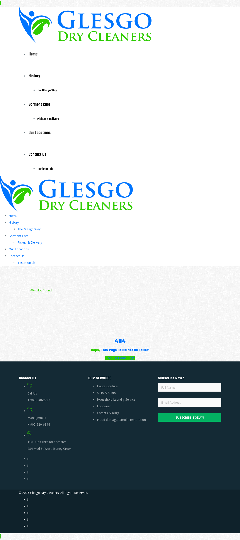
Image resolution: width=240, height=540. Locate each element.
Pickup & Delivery (48, 119)
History (34, 76)
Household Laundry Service (116, 399)
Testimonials (45, 169)
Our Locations (40, 132)
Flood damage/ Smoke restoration (121, 420)
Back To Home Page (120, 358)
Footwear (104, 406)
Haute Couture (107, 386)
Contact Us (37, 154)
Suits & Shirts (106, 393)
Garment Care (39, 104)
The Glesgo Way (47, 90)
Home (33, 54)
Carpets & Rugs (108, 413)
